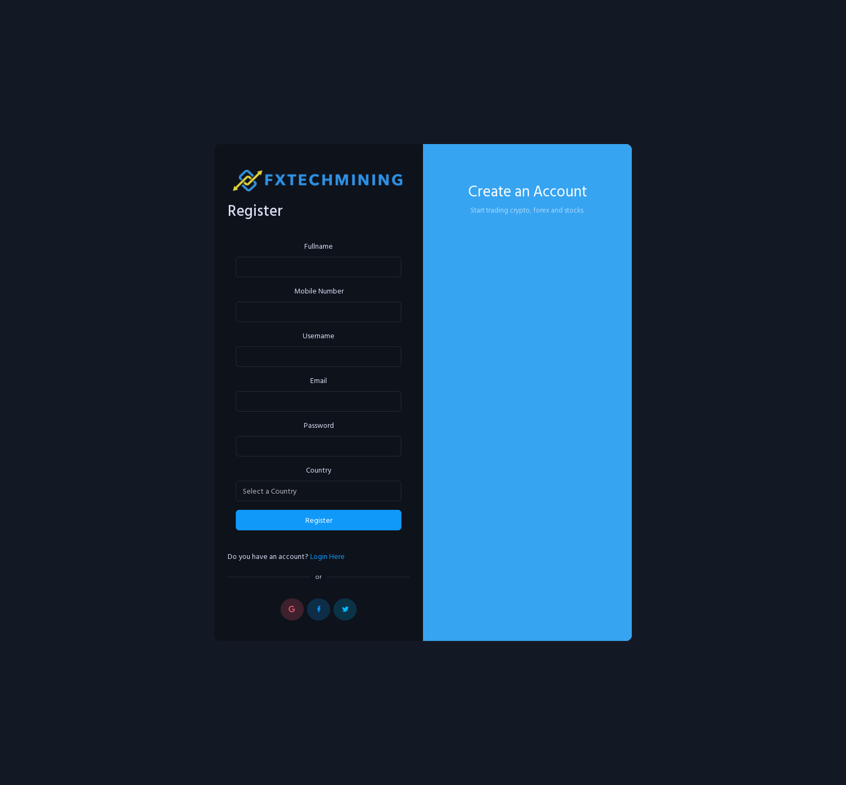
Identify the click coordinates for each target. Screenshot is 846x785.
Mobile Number (319, 291)
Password (319, 426)
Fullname (318, 246)
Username (319, 336)
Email (318, 381)
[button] (292, 609)
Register (318, 520)
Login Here (327, 557)
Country (318, 470)
